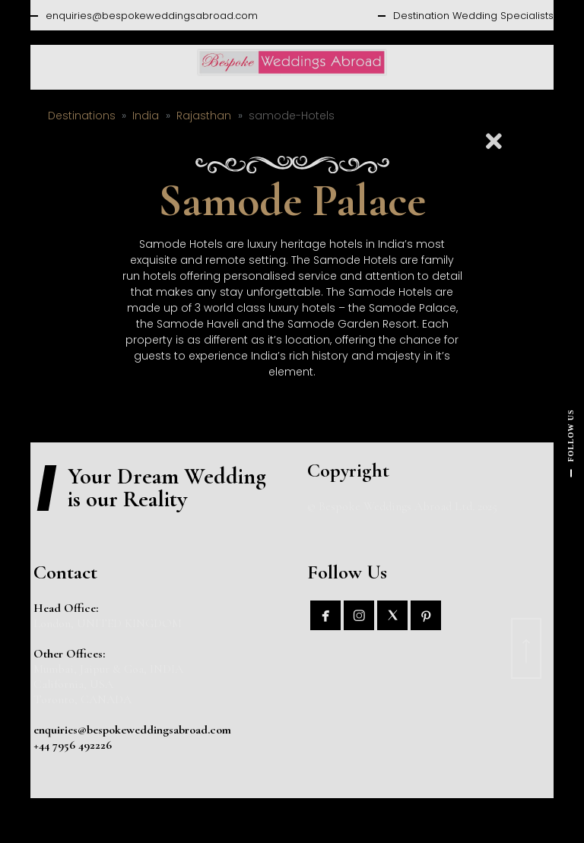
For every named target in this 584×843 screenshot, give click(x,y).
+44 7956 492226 (72, 745)
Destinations (82, 115)
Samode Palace (292, 200)
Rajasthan (203, 115)
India (145, 115)
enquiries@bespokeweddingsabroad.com (152, 15)
